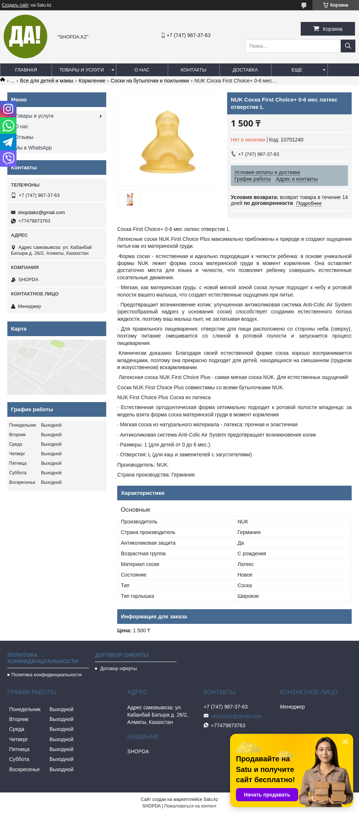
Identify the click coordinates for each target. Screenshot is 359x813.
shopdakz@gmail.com (41, 212)
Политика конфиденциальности (46, 674)
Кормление (92, 81)
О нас (141, 70)
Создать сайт (15, 5)
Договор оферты (118, 668)
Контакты (193, 70)
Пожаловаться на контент (190, 806)
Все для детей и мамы (47, 81)
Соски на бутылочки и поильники (150, 81)
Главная (26, 70)
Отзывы (24, 137)
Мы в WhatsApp (33, 148)
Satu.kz (210, 799)
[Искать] (348, 46)
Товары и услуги (81, 70)
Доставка (245, 70)
